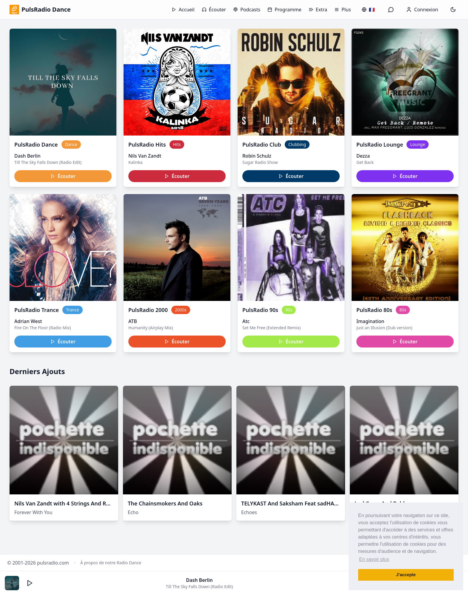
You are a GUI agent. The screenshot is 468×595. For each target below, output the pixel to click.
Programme (284, 9)
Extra (318, 9)
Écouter (214, 9)
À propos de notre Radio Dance (110, 562)
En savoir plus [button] (374, 559)
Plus (342, 9)
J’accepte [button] (406, 574)
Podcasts (246, 9)
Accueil (183, 9)
